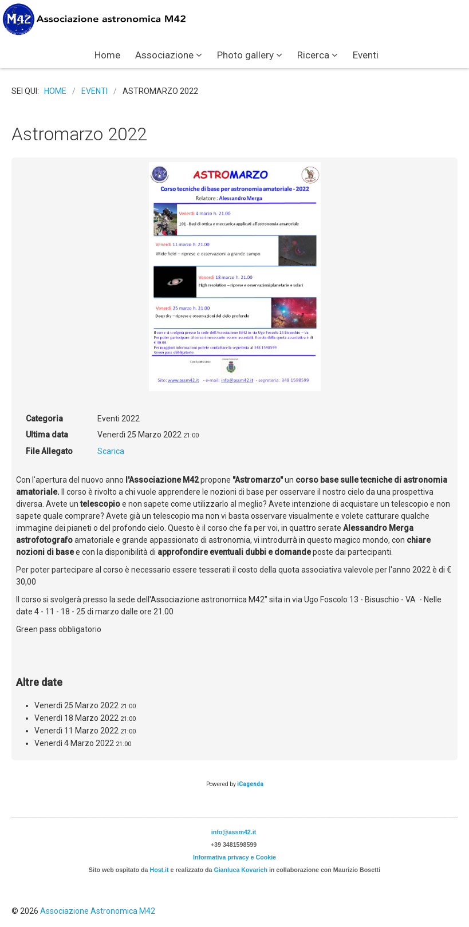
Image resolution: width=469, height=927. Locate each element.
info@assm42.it (234, 832)
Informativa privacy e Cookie (234, 857)
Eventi (366, 55)
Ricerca (313, 55)
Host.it (158, 869)
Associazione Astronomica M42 (97, 911)
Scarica (110, 451)
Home (107, 55)
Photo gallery (245, 55)
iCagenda (250, 784)
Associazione (164, 55)
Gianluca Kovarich (240, 869)
